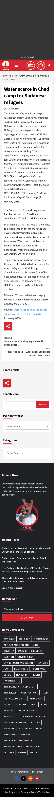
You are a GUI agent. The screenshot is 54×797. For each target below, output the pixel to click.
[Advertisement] (27, 27)
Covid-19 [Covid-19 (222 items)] (9, 651)
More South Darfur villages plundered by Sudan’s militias (27, 341)
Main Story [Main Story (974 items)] (36, 698)
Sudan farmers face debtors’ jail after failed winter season (24, 560)
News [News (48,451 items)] (34, 704)
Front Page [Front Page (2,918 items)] (38, 669)
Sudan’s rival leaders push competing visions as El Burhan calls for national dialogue (26, 550)
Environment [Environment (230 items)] (25, 657)
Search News (11, 394)
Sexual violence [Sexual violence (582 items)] (13, 746)
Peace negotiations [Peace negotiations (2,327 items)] (15, 722)
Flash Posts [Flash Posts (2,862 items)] (21, 669)
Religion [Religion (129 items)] (25, 734)
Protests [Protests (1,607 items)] (9, 728)
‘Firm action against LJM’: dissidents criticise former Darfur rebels (27, 352)
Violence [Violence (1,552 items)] (9, 752)
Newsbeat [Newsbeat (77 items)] (9, 710)
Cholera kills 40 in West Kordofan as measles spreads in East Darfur (24, 580)
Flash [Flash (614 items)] (7, 669)
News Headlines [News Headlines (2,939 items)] (28, 710)
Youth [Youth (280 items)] (33, 752)
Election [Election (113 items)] (9, 657)
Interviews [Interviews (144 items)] (10, 692)
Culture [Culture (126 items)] (22, 651)
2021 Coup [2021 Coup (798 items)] (24, 639)
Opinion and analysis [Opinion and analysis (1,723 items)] (33, 716)
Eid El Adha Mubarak (12, 588)
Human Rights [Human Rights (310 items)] (12, 681)
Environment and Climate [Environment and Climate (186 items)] (18, 663)
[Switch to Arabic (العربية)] (27, 57)
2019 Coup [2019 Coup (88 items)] (9, 639)
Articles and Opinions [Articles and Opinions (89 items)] (16, 645)
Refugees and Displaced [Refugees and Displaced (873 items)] (31, 728)
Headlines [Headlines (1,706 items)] (22, 675)
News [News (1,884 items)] (44, 704)
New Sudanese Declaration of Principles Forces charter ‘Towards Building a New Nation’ (26, 570)
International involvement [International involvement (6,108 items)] (20, 686)
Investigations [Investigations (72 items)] (29, 692)
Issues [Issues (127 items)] (45, 692)
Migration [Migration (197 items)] (20, 704)
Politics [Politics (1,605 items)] (35, 722)
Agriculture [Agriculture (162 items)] (41, 639)
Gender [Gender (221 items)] (8, 675)
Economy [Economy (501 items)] (36, 651)
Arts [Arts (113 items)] (35, 645)
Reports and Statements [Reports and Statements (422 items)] (18, 740)
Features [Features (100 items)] (43, 663)
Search (42, 404)
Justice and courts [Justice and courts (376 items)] (15, 698)
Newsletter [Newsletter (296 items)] (10, 716)
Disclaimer (37, 771)
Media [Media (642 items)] (7, 704)
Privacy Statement (20, 771)
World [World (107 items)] (22, 752)
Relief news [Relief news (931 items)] (10, 734)
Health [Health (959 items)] (36, 675)
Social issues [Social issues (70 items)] (33, 746)
